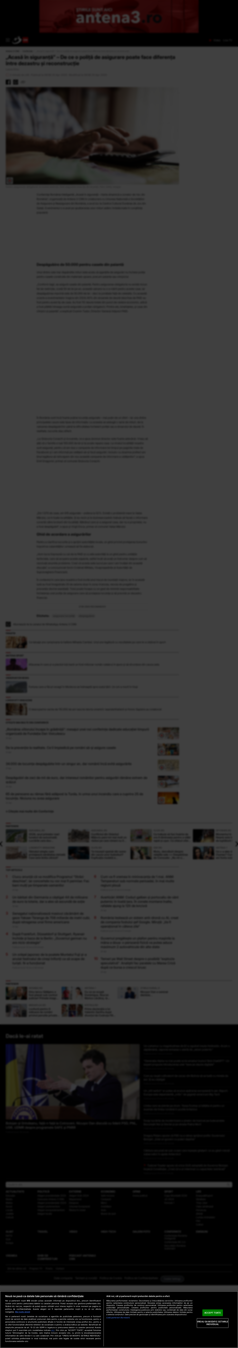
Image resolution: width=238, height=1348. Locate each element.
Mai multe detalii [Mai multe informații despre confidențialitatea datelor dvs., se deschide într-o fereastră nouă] (22, 1312)
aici (52, 1330)
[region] (119, 1319)
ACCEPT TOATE (212, 1312)
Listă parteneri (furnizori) (118, 1317)
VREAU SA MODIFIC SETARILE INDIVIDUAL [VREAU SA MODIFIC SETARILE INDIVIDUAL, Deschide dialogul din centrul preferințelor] (212, 1323)
